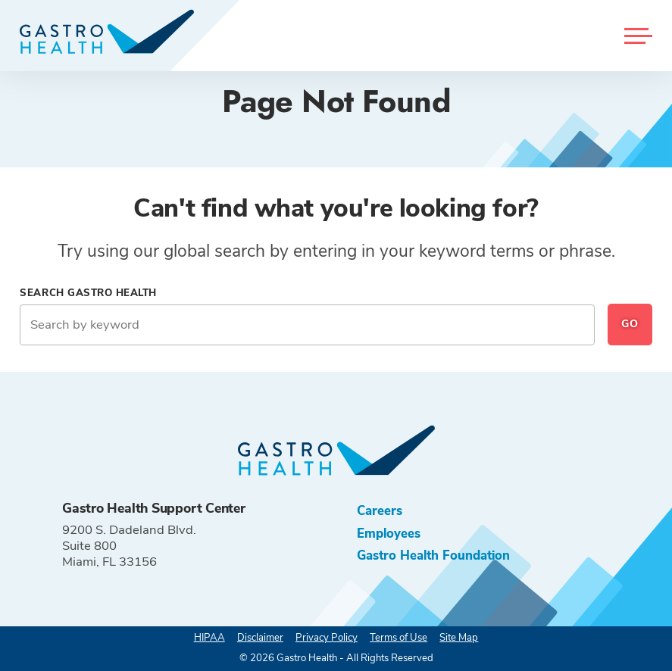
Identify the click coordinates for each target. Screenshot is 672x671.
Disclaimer (260, 637)
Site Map (458, 637)
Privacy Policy (326, 637)
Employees (388, 533)
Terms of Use (398, 637)
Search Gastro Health (88, 293)
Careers (379, 511)
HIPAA (209, 637)
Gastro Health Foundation (433, 555)
